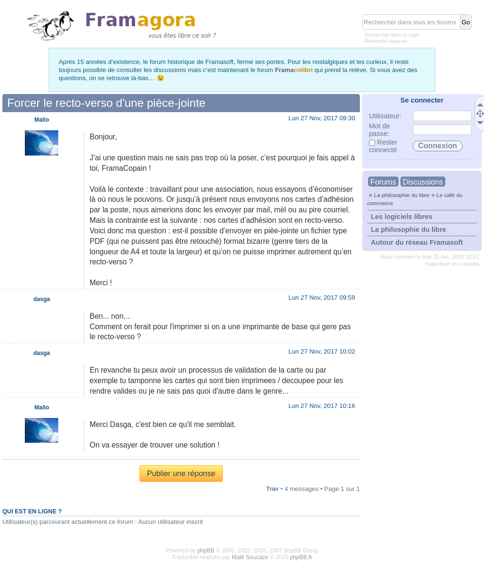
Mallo (41, 119)
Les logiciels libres (401, 216)
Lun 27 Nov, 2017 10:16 (321, 405)
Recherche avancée (386, 41)
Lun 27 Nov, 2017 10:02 (321, 351)
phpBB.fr (301, 557)
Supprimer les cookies (452, 264)
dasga (41, 299)
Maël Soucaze (250, 557)
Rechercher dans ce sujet (392, 35)
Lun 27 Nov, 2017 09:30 (321, 118)
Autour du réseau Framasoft (417, 242)
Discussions (423, 182)
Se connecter (421, 100)
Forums (383, 182)
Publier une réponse (181, 473)
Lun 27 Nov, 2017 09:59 (321, 297)
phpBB (205, 550)
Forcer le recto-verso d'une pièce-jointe (106, 102)
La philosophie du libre (402, 195)
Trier (272, 488)
